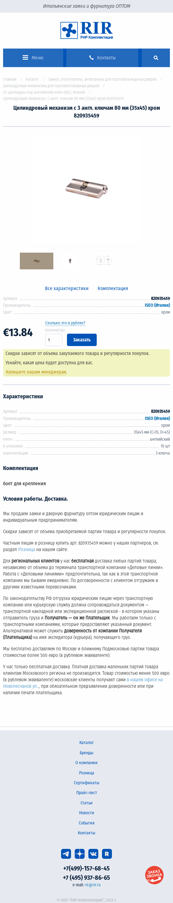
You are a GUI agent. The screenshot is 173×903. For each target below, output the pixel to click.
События (87, 823)
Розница (26, 549)
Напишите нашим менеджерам (36, 372)
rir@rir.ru (93, 885)
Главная (9, 79)
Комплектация (113, 288)
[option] (86, 190)
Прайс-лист (86, 792)
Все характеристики (67, 288)
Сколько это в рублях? (65, 323)
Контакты (86, 833)
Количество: (55, 330)
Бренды (86, 752)
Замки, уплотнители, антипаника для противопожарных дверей (102, 79)
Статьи (87, 803)
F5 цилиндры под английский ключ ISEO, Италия (44, 92)
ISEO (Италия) (157, 305)
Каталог (32, 79)
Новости (86, 812)
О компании (86, 762)
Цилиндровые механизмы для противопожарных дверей (51, 85)
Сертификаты (86, 782)
